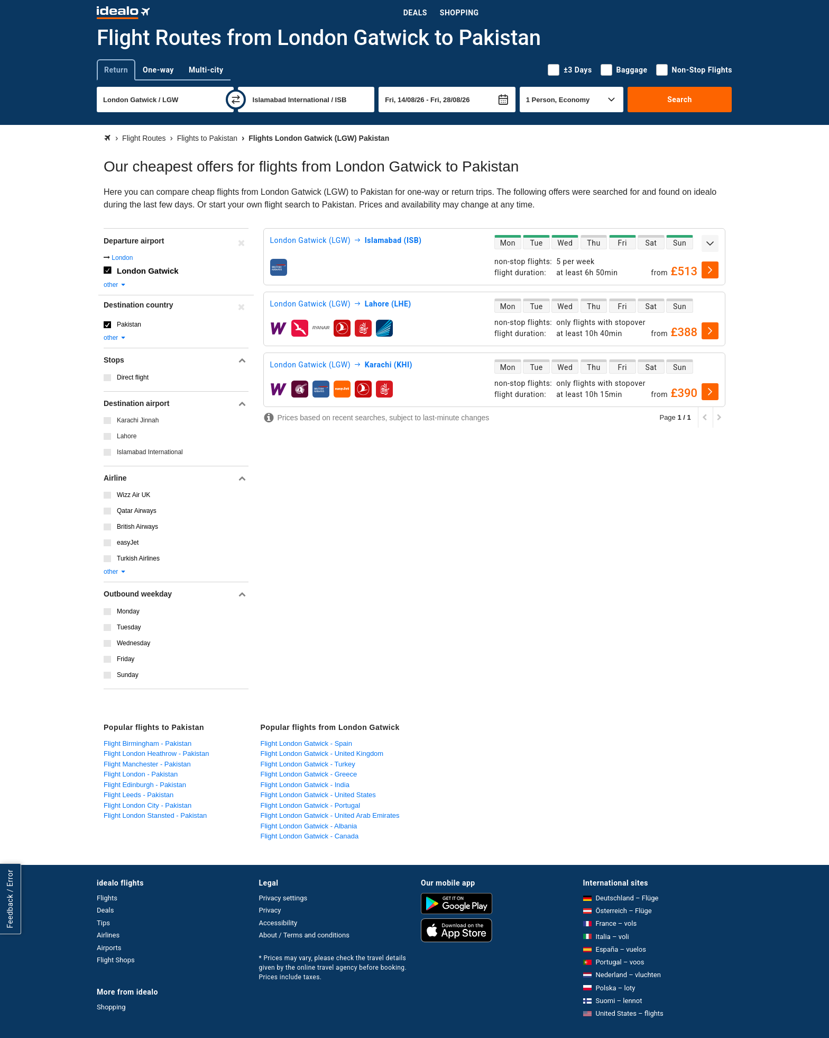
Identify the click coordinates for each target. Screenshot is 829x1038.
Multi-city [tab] (206, 70)
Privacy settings (283, 898)
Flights (107, 898)
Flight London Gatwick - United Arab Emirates (330, 815)
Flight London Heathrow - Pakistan (156, 753)
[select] (710, 269)
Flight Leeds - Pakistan (138, 795)
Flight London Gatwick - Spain (306, 743)
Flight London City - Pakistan (147, 805)
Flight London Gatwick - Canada (310, 836)
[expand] (710, 243)
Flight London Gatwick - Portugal (311, 805)
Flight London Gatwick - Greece (309, 774)
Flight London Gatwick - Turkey (308, 764)
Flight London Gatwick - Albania (309, 826)
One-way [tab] (158, 70)
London (122, 257)
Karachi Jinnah (138, 420)
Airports (109, 948)
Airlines (108, 935)
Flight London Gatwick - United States (318, 795)
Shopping (459, 12)
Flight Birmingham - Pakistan (147, 743)
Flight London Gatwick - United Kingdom (322, 753)
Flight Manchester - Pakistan (147, 764)
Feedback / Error (10, 898)
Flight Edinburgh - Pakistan (145, 785)
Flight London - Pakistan (141, 774)
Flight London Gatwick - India (305, 785)
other (115, 284)
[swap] (236, 99)
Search (679, 99)
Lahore (126, 436)
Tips (103, 923)
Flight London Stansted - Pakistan (155, 815)
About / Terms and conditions (304, 935)
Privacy (270, 910)
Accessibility (278, 923)
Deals (415, 12)
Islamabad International (150, 452)
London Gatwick (148, 270)
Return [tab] (116, 70)
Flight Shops (116, 960)
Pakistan (129, 324)
